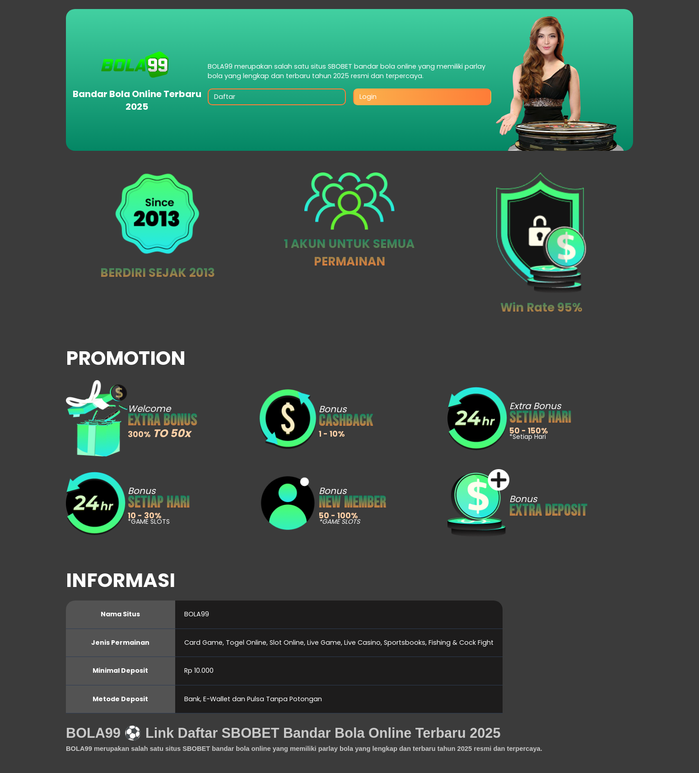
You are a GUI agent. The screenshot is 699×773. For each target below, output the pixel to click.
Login (368, 96)
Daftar (224, 96)
